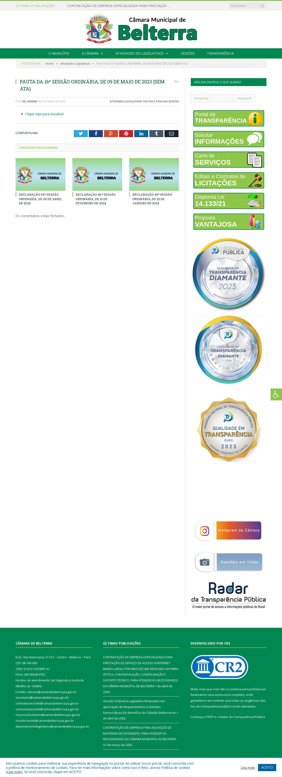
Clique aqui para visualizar (44, 114)
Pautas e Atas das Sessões (161, 101)
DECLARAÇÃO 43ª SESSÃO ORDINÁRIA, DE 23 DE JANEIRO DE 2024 (152, 198)
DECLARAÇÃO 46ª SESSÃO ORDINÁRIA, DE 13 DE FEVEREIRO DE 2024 (96, 198)
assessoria (223, 695)
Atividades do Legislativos (140, 53)
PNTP (210, 717)
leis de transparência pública (211, 706)
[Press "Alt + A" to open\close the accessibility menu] (276, 394)
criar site (219, 689)
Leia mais (14, 771)
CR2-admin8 (29, 101)
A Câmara (90, 53)
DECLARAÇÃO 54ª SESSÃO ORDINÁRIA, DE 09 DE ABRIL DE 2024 (40, 198)
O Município (58, 53)
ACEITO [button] (267, 767)
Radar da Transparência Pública (242, 717)
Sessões (188, 53)
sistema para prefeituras (247, 689)
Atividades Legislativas (126, 101)
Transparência (220, 53)
